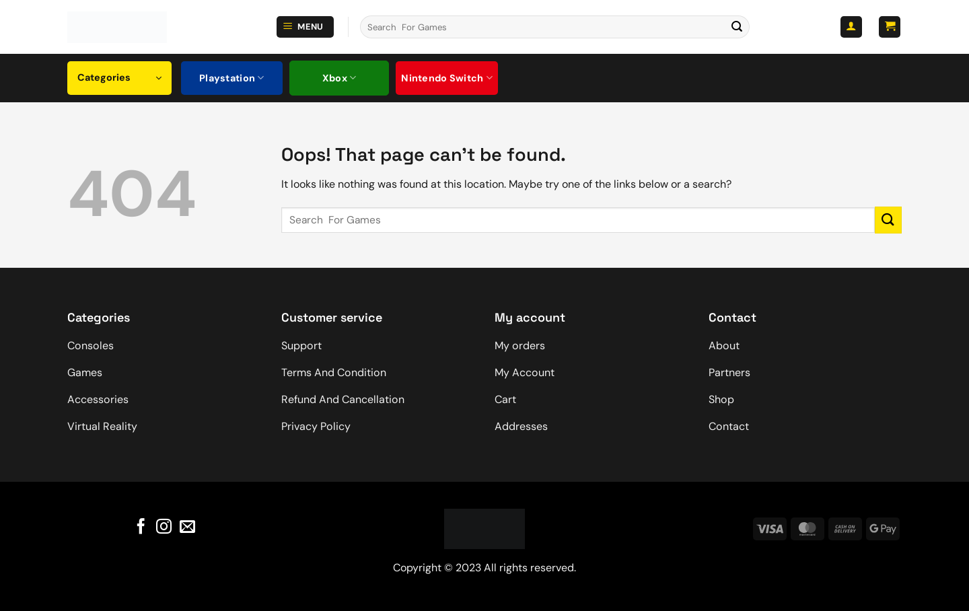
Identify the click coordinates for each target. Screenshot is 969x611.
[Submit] (736, 26)
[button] (305, 27)
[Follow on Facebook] (141, 527)
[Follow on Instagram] (164, 527)
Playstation (231, 77)
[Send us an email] (187, 527)
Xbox (339, 77)
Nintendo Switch (447, 77)
